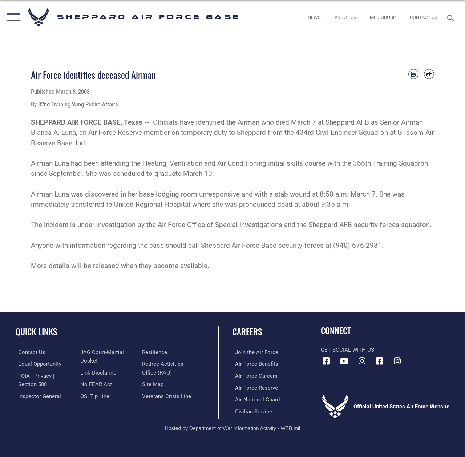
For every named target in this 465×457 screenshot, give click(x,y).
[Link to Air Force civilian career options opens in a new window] (251, 410)
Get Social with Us (347, 350)
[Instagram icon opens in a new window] (361, 361)
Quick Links (36, 332)
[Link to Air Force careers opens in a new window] (253, 375)
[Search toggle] (452, 17)
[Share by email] (429, 74)
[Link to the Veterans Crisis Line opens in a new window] (167, 395)
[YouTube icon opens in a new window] (344, 361)
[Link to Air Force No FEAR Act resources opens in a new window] (95, 383)
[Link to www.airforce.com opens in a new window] (254, 352)
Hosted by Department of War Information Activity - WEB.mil (232, 427)
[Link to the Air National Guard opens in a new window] (254, 399)
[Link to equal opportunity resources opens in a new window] (37, 364)
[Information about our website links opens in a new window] (98, 372)
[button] (12, 17)
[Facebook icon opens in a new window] (326, 361)
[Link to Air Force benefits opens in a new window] (254, 364)
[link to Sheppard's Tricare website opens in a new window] (383, 17)
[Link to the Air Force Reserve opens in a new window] (253, 387)
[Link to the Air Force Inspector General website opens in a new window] (37, 395)
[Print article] (413, 74)
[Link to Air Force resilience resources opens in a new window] (155, 352)
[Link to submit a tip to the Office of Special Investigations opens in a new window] (93, 395)
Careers (247, 332)
